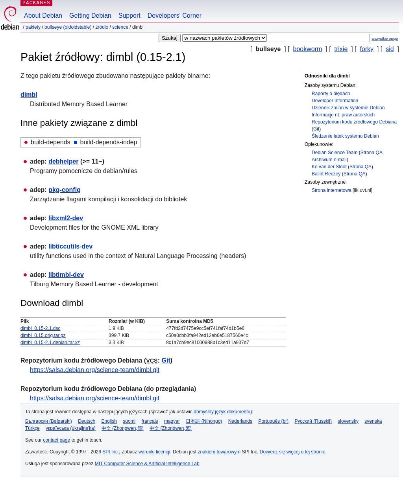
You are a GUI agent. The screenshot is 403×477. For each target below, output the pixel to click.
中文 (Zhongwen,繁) (171, 428)
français (150, 421)
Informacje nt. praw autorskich (343, 115)
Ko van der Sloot (329, 166)
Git (316, 129)
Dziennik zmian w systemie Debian (348, 108)
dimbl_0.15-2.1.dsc (40, 328)
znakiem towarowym (219, 452)
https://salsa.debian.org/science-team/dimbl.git (94, 369)
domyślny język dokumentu (222, 411)
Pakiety (33, 27)
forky (366, 49)
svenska (373, 421)
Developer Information (335, 100)
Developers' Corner (175, 15)
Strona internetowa (331, 190)
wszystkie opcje (385, 38)
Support (129, 15)
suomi (129, 421)
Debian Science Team (335, 152)
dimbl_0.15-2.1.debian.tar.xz (50, 342)
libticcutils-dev (70, 246)
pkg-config (64, 189)
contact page (56, 440)
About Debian (43, 15)
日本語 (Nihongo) (204, 421)
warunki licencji (154, 452)
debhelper (63, 161)
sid (390, 49)
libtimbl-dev (66, 274)
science (120, 27)
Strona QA (371, 152)
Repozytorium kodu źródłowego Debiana (354, 122)
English (109, 421)
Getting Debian (90, 15)
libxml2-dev (65, 218)
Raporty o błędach (331, 93)
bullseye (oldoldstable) (67, 27)
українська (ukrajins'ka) (71, 428)
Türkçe (32, 428)
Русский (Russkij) (313, 421)
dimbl (28, 94)
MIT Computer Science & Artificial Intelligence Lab (147, 463)
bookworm (307, 49)
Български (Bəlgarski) (48, 421)
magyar (172, 421)
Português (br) (273, 421)
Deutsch (86, 421)
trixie (341, 49)
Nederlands (240, 421)
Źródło (101, 27)
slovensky (348, 421)
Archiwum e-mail (329, 159)
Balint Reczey (326, 174)
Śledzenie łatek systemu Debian (345, 136)
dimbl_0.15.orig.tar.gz (43, 335)
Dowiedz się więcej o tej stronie (292, 452)
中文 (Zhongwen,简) (123, 428)
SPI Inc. (110, 452)
